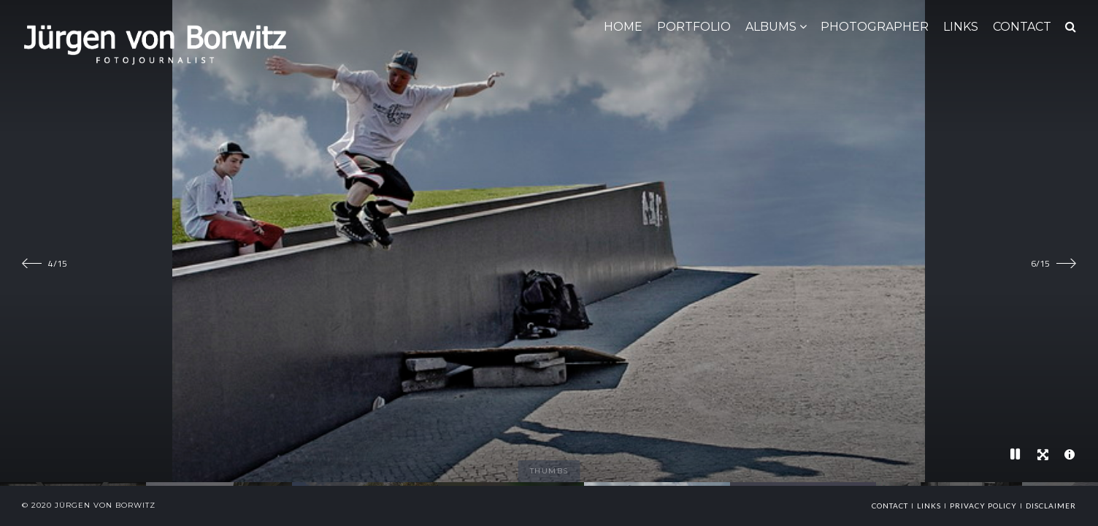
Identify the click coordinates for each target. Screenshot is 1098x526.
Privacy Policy (983, 505)
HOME (623, 27)
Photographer (875, 27)
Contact (890, 505)
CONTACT (1022, 27)
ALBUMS (770, 27)
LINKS (960, 27)
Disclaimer (1051, 505)
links (929, 505)
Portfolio (694, 27)
